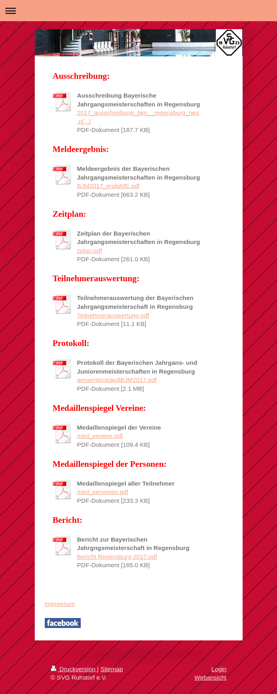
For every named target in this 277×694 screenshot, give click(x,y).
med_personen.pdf (102, 491)
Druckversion (74, 669)
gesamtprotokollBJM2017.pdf (117, 379)
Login (219, 669)
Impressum (60, 603)
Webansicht (210, 677)
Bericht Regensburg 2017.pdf (117, 556)
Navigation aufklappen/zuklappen (138, 10)
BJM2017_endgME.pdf (108, 185)
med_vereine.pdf (100, 435)
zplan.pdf (89, 250)
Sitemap (111, 669)
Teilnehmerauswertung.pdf (113, 315)
